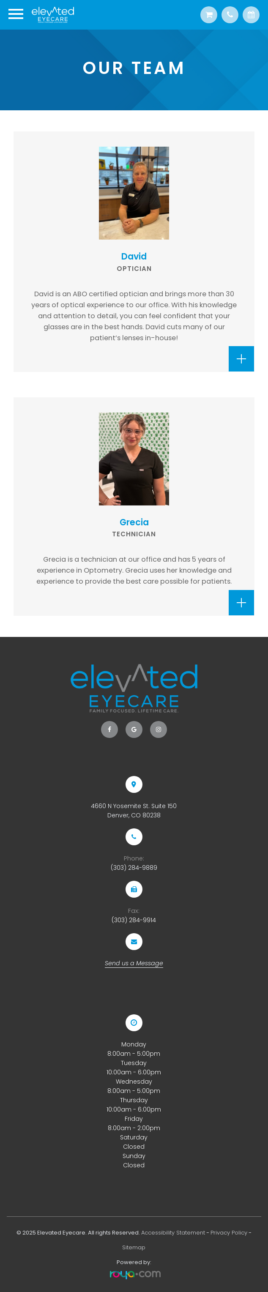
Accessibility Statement (173, 1233)
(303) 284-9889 (134, 867)
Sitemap (133, 1247)
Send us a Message (134, 963)
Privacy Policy (229, 1233)
